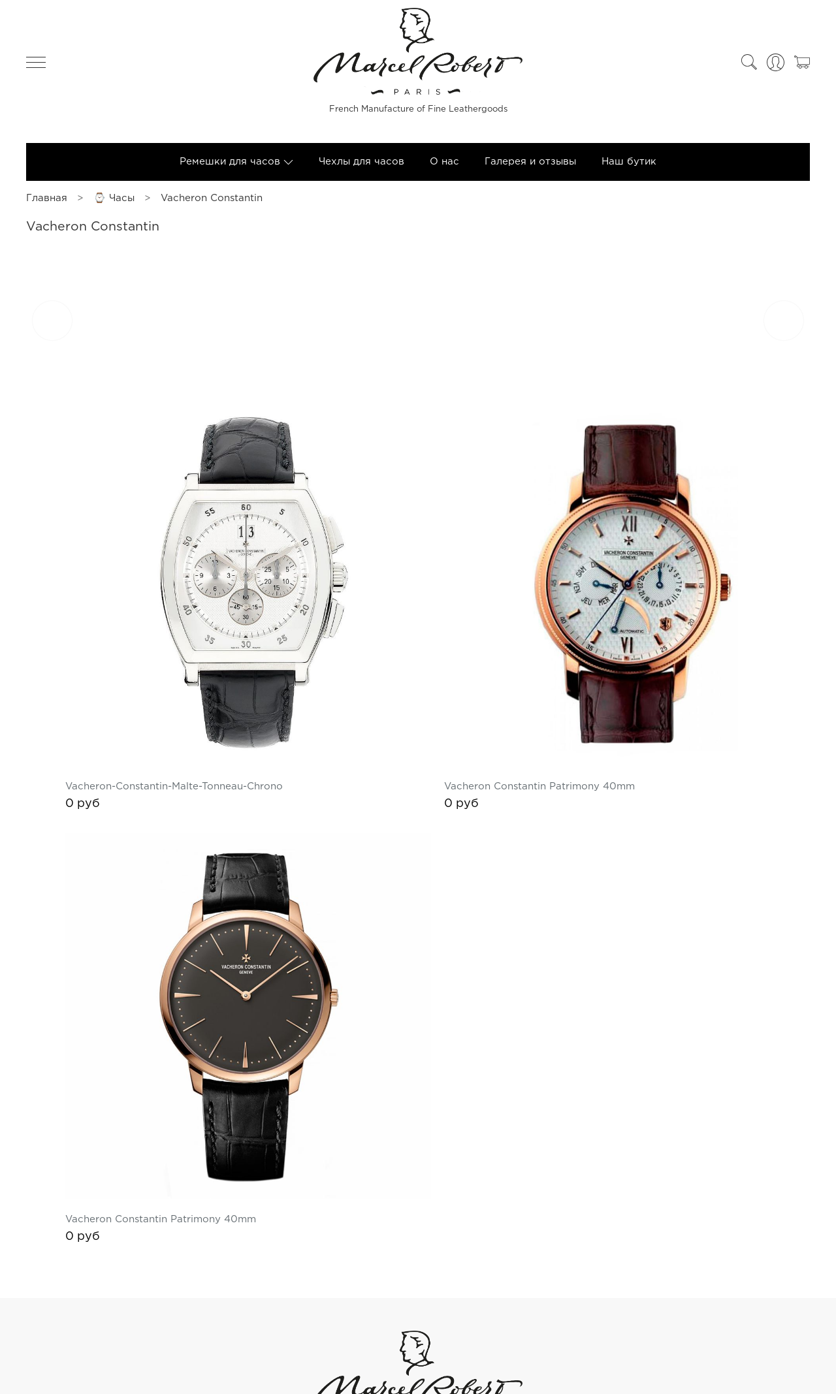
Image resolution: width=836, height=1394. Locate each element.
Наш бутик (629, 167)
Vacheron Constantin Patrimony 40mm (619, 712)
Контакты (778, 1292)
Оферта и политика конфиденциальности (139, 1292)
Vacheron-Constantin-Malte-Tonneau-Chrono (334, 712)
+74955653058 (418, 1340)
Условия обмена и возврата (496, 1292)
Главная (46, 203)
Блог (589, 1292)
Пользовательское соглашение (334, 1292)
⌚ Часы (114, 203)
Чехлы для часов (361, 167)
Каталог (723, 1292)
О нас (444, 167)
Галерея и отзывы (530, 167)
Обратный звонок (418, 1365)
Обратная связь (652, 1292)
